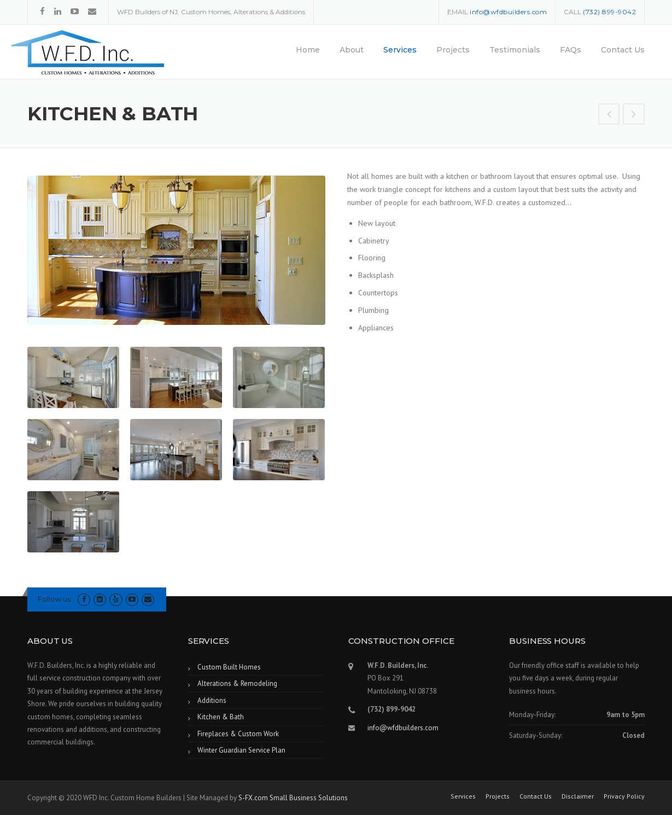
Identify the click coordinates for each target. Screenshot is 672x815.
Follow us (54, 599)
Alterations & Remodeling (237, 683)
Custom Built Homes (229, 667)
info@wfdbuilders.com (403, 727)
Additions (211, 700)
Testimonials (514, 50)
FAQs (570, 50)
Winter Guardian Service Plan (241, 750)
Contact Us (623, 50)
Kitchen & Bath (220, 716)
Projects (453, 50)
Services (400, 50)
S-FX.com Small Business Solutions (293, 797)
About (352, 50)
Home (308, 50)
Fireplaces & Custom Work (238, 733)
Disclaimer (578, 796)
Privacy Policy (624, 796)
